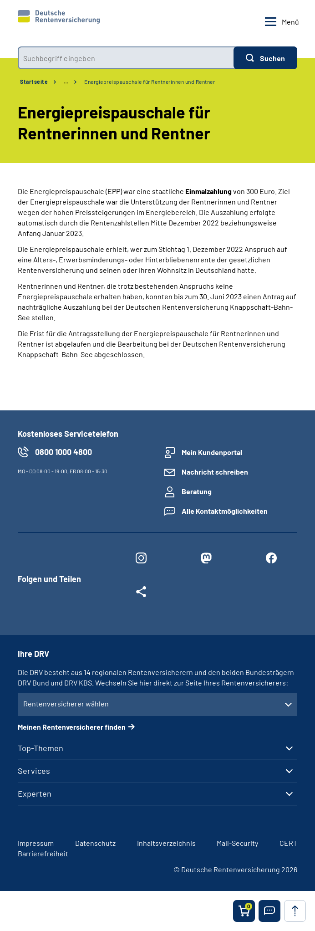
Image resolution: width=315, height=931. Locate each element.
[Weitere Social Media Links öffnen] (141, 593)
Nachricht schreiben (215, 471)
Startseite (34, 81)
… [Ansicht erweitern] (66, 81)
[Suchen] (265, 57)
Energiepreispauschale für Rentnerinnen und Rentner (149, 81)
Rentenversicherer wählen (66, 703)
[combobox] (126, 57)
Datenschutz (95, 843)
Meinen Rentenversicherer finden (72, 726)
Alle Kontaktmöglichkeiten (225, 510)
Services (34, 771)
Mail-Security (237, 843)
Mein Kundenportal (212, 452)
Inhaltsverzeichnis (166, 843)
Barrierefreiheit (43, 853)
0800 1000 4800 (63, 452)
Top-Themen (40, 748)
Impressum (36, 843)
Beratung (197, 491)
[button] (269, 911)
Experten (34, 793)
